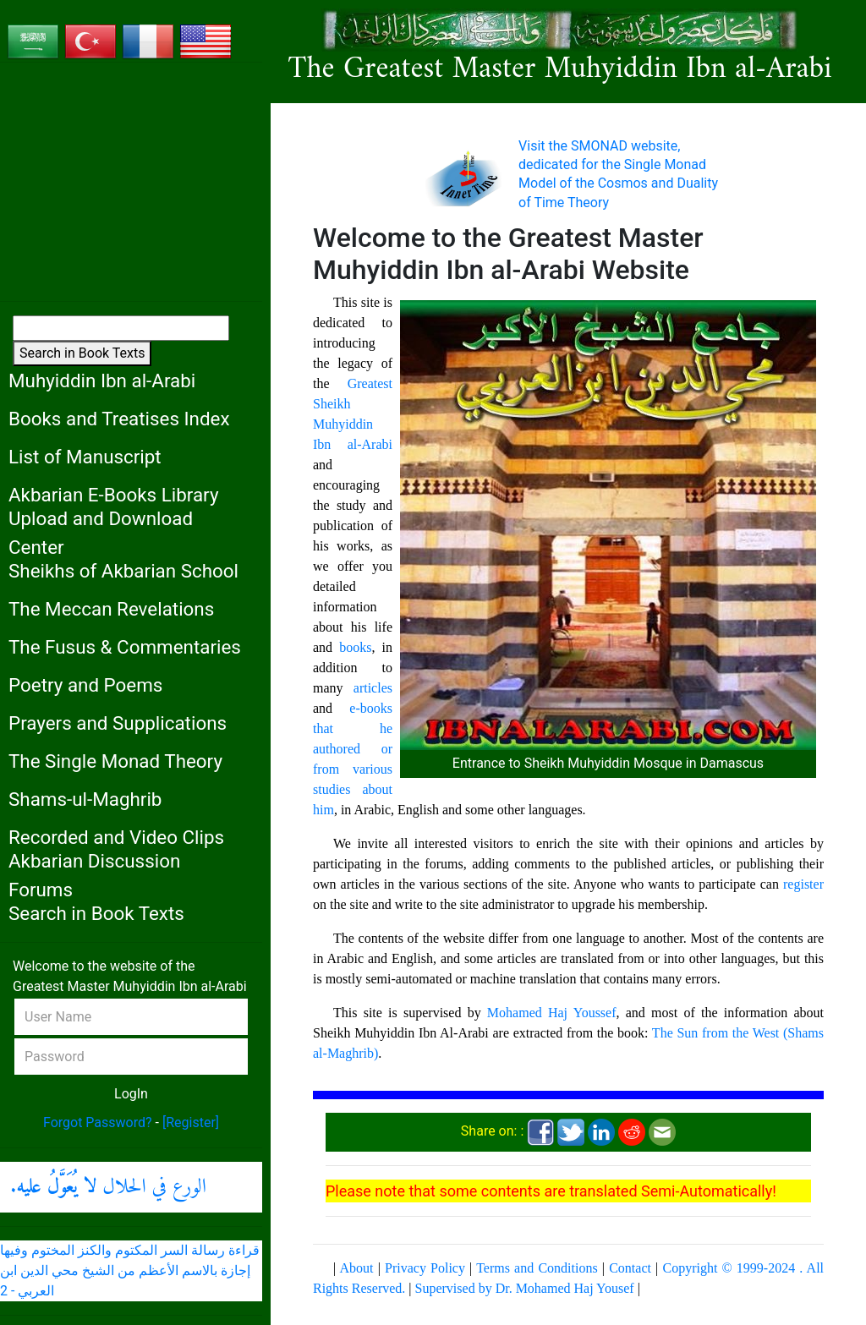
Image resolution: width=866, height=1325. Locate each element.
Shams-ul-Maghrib (85, 799)
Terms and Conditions (536, 1268)
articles (373, 688)
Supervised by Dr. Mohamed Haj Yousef (524, 1288)
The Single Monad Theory (115, 761)
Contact (630, 1268)
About (356, 1268)
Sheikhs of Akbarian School (123, 571)
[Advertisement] (131, 181)
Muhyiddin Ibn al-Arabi (101, 380)
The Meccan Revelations (111, 609)
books (355, 647)
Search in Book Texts (82, 353)
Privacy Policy (425, 1268)
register (803, 884)
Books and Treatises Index (119, 419)
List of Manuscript (85, 457)
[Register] (190, 1122)
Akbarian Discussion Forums (94, 875)
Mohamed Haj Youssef (552, 1012)
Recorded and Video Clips (116, 837)
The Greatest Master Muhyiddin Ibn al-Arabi (560, 69)
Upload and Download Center (100, 533)
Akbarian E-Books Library (113, 495)
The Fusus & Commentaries (124, 647)
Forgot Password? (97, 1122)
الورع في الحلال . (108, 1187)
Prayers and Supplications (117, 723)
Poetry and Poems (85, 685)
